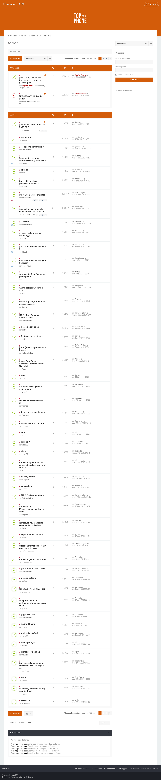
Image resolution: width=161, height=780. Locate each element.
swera (77, 520)
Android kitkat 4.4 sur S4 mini (31, 289)
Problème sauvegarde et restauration (30, 387)
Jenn (77, 122)
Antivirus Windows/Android (32, 423)
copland (25, 426)
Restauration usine (30, 327)
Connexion (119, 53)
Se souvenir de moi (125, 75)
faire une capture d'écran (33, 412)
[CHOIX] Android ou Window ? (32, 247)
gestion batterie (28, 578)
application (26, 486)
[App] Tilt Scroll (28, 614)
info (23, 432)
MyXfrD (78, 686)
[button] (110, 58)
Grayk (24, 528)
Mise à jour (26, 137)
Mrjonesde (26, 515)
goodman (79, 147)
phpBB (14, 775)
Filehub (24, 170)
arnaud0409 (27, 225)
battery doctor (28, 476)
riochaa (25, 406)
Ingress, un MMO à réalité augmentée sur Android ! (31, 524)
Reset (24, 677)
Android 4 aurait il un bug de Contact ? (32, 261)
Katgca (77, 359)
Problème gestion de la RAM (32, 559)
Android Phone (28, 624)
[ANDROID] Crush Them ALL (32, 589)
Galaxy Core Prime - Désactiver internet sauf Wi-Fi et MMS (32, 363)
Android (13, 43)
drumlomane (27, 562)
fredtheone (79, 504)
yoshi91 (25, 392)
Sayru (24, 307)
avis (23, 375)
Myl (76, 652)
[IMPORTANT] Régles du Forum (30, 97)
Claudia (25, 252)
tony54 (25, 140)
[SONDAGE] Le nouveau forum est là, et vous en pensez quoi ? (30, 80)
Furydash (78, 221)
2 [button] (103, 58)
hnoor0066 (79, 179)
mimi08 (25, 636)
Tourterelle (79, 421)
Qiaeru (30, 777)
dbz (23, 378)
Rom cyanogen (28, 642)
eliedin (24, 187)
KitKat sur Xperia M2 (31, 652)
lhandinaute (27, 266)
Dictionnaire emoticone (32, 336)
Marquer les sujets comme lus (76, 58)
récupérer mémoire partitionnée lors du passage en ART (32, 603)
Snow (24, 369)
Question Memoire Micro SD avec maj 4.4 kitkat (32, 547)
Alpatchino (26, 102)
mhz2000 (79, 231)
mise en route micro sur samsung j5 (30, 234)
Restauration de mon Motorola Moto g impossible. (33, 159)
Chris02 (25, 445)
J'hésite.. (25, 221)
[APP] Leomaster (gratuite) (32, 195)
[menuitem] (21, 4)
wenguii (25, 293)
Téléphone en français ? (32, 147)
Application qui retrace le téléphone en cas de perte (31, 210)
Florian (24, 627)
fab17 (24, 646)
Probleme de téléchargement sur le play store (31, 509)
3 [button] (106, 58)
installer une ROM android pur (31, 401)
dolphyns (25, 671)
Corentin (78, 557)
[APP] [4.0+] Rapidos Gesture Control (29, 316)
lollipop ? (25, 442)
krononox (26, 130)
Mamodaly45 (27, 198)
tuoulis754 (79, 327)
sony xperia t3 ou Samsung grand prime (32, 275)
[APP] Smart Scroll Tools (33, 568)
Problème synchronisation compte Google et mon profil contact (33, 465)
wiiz (23, 280)
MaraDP (25, 655)
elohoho (25, 470)
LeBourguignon (28, 551)
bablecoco (26, 215)
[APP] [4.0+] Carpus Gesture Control (32, 348)
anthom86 (26, 703)
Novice (24, 173)
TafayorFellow (27, 321)
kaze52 (25, 454)
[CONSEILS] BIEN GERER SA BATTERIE (32, 125)
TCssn (24, 164)
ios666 (24, 489)
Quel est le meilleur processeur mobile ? (29, 182)
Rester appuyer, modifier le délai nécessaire (32, 302)
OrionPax (25, 680)
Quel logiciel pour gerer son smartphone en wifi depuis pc (32, 665)
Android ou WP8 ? (29, 633)
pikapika (25, 480)
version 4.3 (26, 700)
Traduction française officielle (13, 777)
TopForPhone (27, 86)
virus (23, 451)
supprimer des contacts (32, 534)
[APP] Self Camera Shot (32, 495)
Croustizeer (26, 150)
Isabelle (78, 207)
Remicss (25, 415)
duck (24, 239)
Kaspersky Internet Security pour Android (32, 689)
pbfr (24, 330)
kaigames (26, 592)
